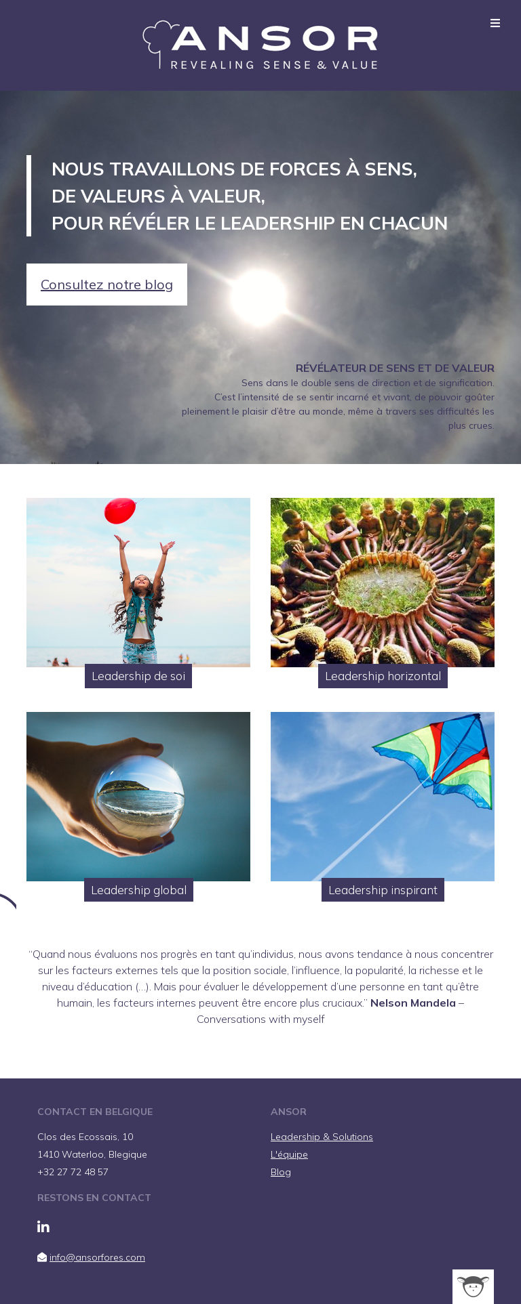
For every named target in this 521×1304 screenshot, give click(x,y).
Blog (281, 1172)
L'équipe (289, 1154)
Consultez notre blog (107, 284)
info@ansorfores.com (97, 1257)
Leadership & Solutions (322, 1137)
